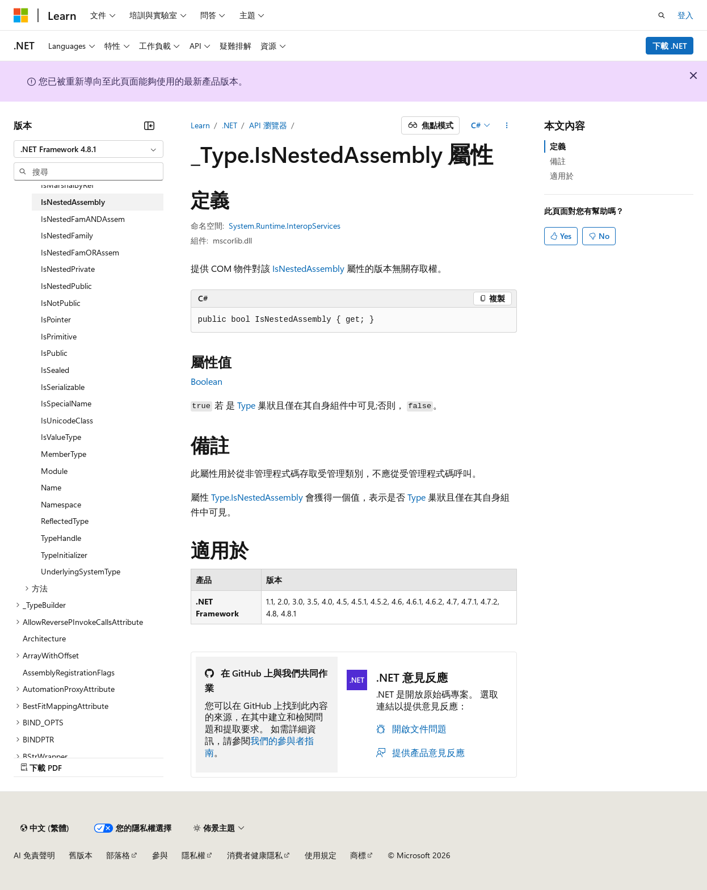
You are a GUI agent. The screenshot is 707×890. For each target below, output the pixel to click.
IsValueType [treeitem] (61, 436)
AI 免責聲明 (34, 855)
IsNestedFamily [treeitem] (67, 235)
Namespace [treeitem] (61, 504)
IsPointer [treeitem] (56, 319)
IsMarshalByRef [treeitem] (67, 184)
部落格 (118, 855)
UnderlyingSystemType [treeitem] (80, 571)
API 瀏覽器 (268, 125)
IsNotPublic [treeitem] (61, 302)
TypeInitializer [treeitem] (64, 554)
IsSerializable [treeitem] (63, 386)
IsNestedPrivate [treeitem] (68, 268)
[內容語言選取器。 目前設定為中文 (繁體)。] (45, 828)
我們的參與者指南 (259, 746)
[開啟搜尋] (661, 15)
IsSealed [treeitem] (55, 369)
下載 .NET (670, 45)
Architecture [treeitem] (44, 638)
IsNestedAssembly (308, 268)
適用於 (562, 175)
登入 (685, 15)
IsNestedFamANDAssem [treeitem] (83, 218)
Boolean (206, 381)
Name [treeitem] (51, 487)
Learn (200, 125)
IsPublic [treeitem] (54, 352)
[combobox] (88, 149)
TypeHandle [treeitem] (61, 537)
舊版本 (80, 855)
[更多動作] (506, 125)
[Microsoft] (21, 15)
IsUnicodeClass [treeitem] (67, 420)
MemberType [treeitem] (63, 453)
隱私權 (193, 855)
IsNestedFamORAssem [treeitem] (80, 252)
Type (246, 405)
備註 (558, 161)
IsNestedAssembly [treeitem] (73, 201)
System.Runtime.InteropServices (284, 225)
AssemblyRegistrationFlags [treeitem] (69, 672)
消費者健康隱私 (255, 855)
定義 (558, 146)
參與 (160, 855)
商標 (358, 855)
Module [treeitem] (54, 470)
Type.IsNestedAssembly (257, 497)
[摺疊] (149, 125)
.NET (229, 125)
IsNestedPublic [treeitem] (66, 285)
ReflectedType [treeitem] (65, 520)
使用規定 (320, 855)
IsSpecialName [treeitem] (66, 403)
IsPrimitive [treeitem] (59, 336)
